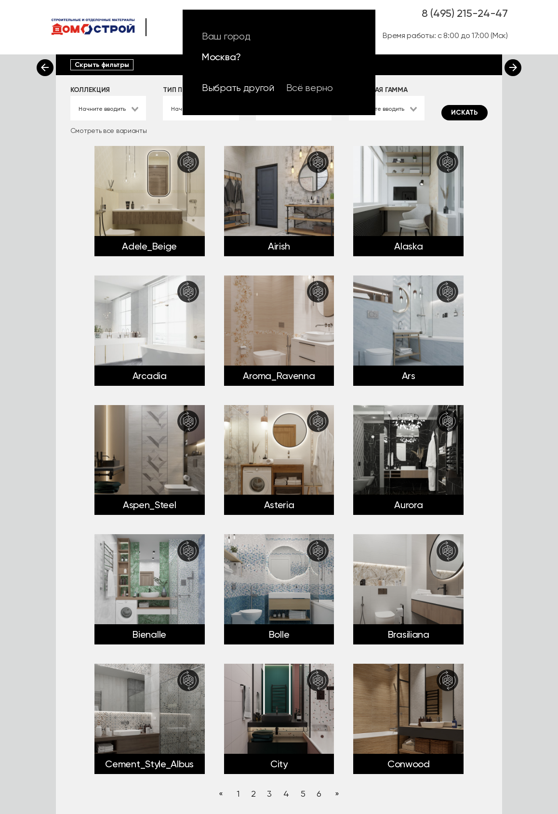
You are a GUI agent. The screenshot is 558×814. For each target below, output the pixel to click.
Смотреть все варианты (108, 130)
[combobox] (108, 108)
